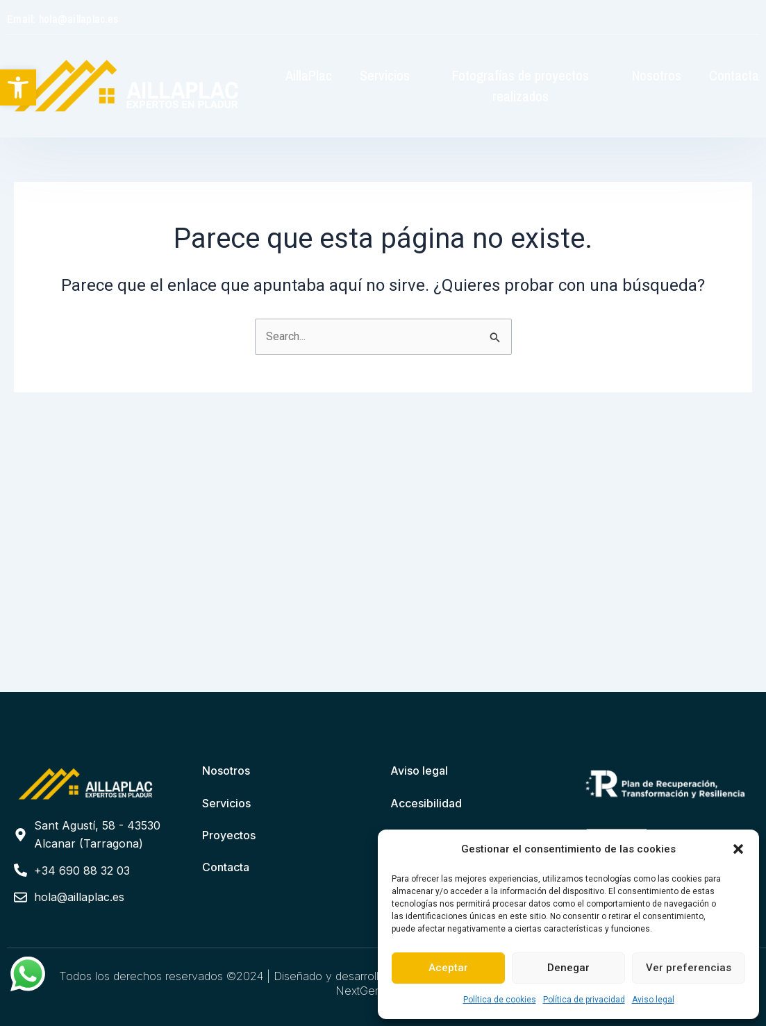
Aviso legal (653, 999)
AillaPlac (308, 75)
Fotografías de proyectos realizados (520, 86)
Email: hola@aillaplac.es (62, 18)
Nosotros (656, 75)
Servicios (385, 75)
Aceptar (448, 967)
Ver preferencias (688, 967)
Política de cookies (499, 999)
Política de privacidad (584, 999)
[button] (18, 87)
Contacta (734, 75)
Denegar (568, 967)
